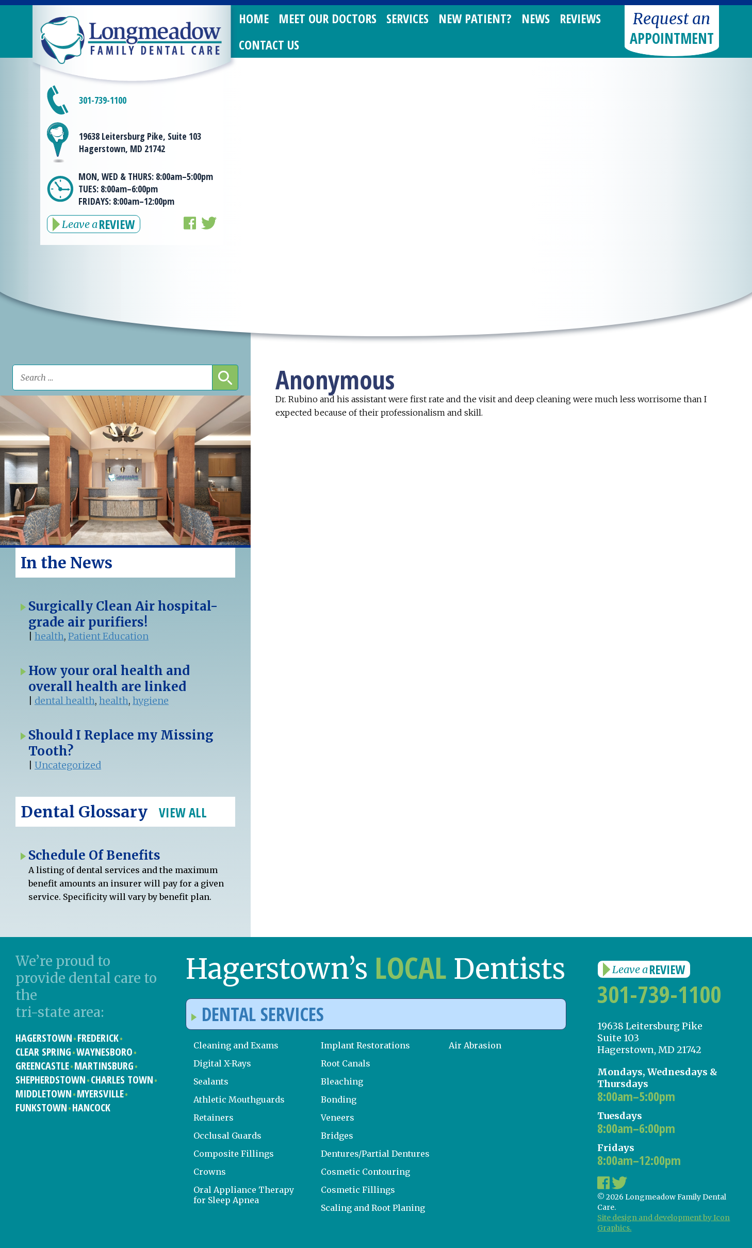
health (49, 636)
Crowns (209, 1172)
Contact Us (269, 44)
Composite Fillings (233, 1153)
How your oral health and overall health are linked (109, 679)
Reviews (580, 18)
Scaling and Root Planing (373, 1208)
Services (407, 18)
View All (183, 812)
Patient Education (108, 636)
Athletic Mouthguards (239, 1099)
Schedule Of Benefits (94, 855)
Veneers (337, 1117)
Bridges (337, 1135)
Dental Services (257, 1014)
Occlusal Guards (227, 1135)
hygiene (151, 701)
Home (254, 18)
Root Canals (345, 1063)
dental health (65, 701)
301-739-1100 (102, 100)
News (535, 18)
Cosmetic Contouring (365, 1172)
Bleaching (342, 1081)
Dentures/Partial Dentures (375, 1153)
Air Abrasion (475, 1045)
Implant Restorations (365, 1045)
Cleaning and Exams (236, 1045)
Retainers (213, 1117)
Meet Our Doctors (328, 18)
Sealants (210, 1081)
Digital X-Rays (222, 1063)
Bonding (338, 1099)
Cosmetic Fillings (358, 1190)
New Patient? (475, 18)
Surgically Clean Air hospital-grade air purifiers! (123, 614)
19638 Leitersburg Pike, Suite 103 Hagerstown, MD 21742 (140, 142)
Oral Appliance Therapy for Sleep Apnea (243, 1195)
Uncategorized (68, 765)
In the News (66, 562)
